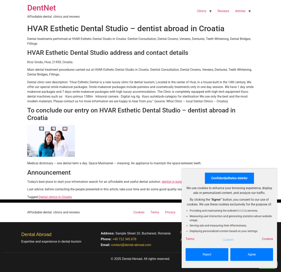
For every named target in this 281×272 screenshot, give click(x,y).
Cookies (138, 212)
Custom (228, 240)
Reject (207, 254)
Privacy (170, 212)
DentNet (41, 8)
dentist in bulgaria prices (179, 182)
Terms (154, 212)
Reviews (223, 11)
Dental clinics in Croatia (55, 197)
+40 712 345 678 (124, 239)
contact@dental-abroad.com (131, 245)
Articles (240, 11)
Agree (252, 254)
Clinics (201, 11)
